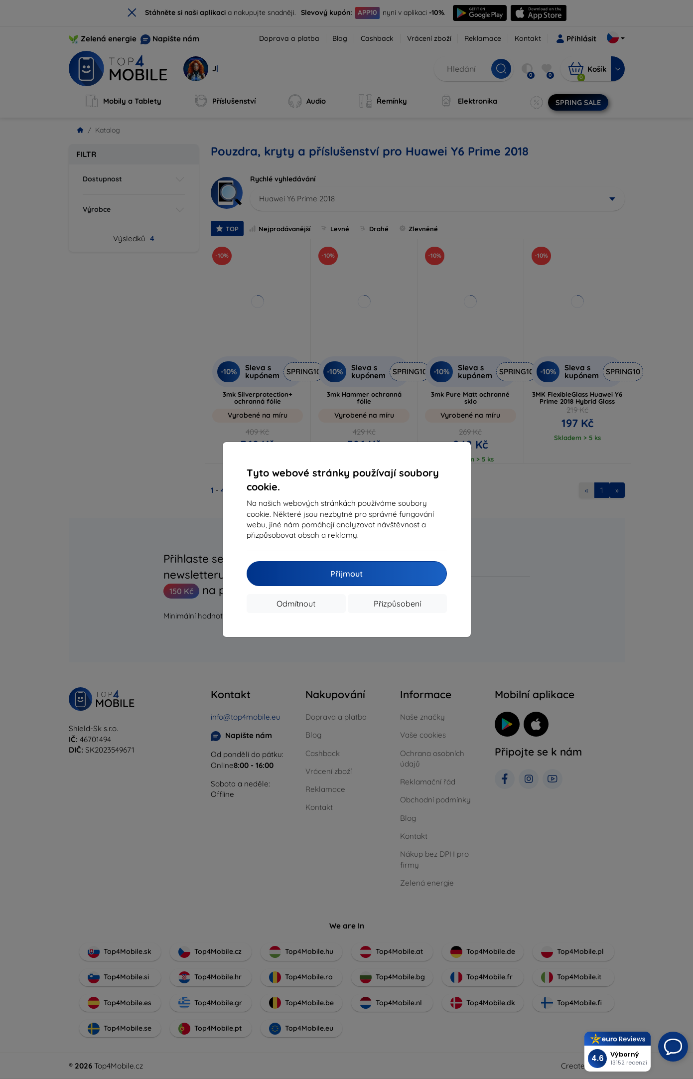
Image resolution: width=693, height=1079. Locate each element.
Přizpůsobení (397, 604)
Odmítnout (296, 604)
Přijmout (346, 574)
